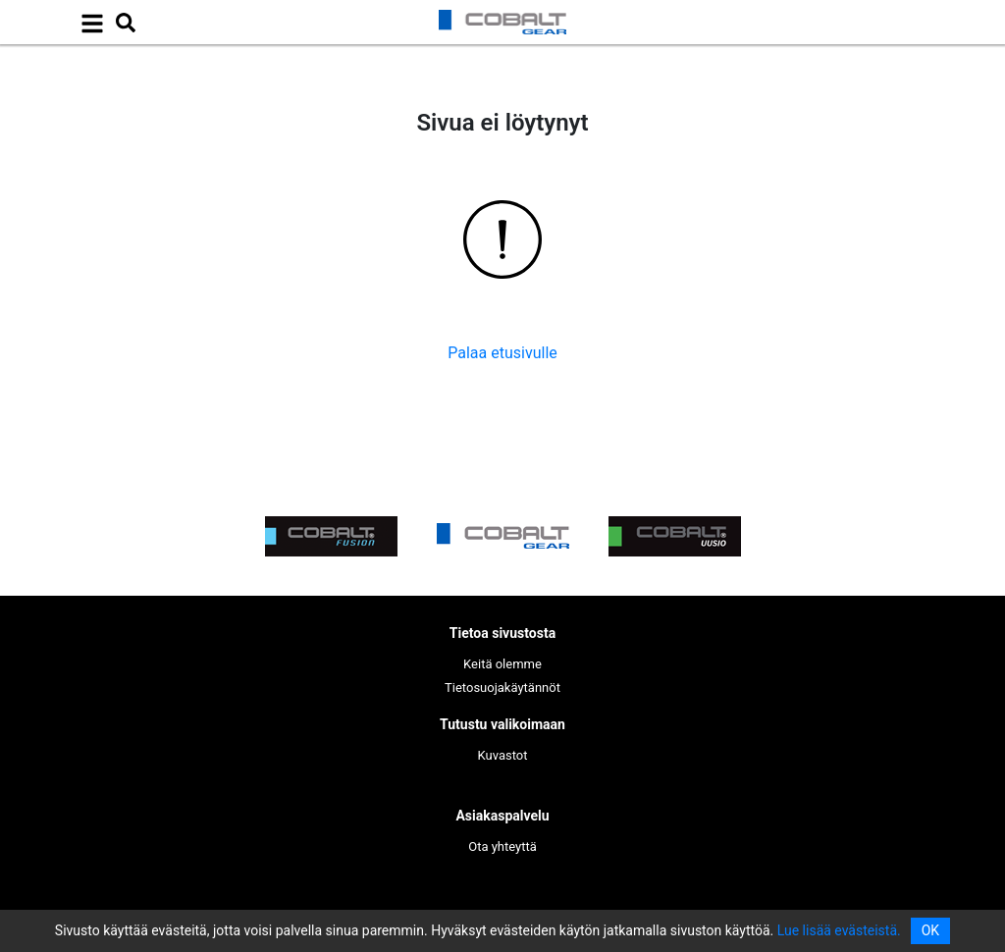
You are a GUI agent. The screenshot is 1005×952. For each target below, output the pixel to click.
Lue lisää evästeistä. (839, 930)
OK (930, 930)
